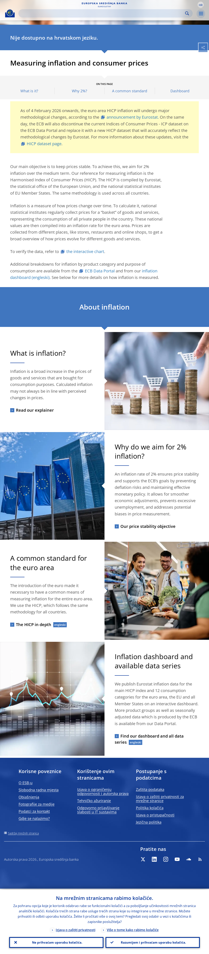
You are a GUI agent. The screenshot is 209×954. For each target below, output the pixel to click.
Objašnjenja (29, 797)
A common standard (129, 91)
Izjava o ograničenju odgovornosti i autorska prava (103, 791)
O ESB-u (25, 782)
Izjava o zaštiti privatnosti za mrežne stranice (160, 798)
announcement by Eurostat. (133, 117)
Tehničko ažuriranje (94, 800)
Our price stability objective (148, 526)
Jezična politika (148, 822)
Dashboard (179, 91)
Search (187, 13)
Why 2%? (79, 91)
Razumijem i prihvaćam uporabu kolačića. (152, 942)
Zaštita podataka (150, 789)
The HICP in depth (33, 624)
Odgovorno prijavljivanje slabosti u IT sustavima (98, 809)
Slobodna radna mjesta (39, 789)
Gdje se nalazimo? (34, 818)
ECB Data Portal (100, 271)
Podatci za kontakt (34, 811)
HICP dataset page (44, 143)
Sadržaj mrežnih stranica (23, 833)
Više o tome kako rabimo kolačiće (133, 929)
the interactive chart (85, 251)
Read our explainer (35, 410)
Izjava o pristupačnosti (155, 814)
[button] (201, 5)
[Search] (102, 13)
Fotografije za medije (36, 804)
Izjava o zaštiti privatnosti (75, 929)
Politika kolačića (149, 807)
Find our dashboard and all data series (149, 739)
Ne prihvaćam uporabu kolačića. (56, 942)
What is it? (29, 91)
